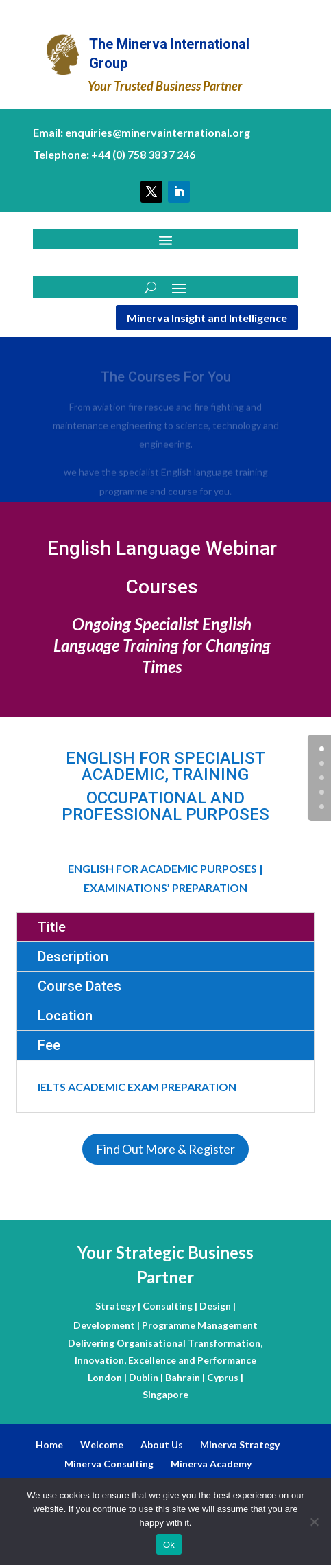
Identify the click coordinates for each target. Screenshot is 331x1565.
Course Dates (79, 986)
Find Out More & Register (165, 1148)
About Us (161, 1444)
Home (49, 1444)
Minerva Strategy (240, 1444)
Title (52, 927)
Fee (49, 1045)
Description (73, 956)
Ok (169, 1545)
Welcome (101, 1444)
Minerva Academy (211, 1464)
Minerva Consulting (109, 1464)
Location (65, 1015)
